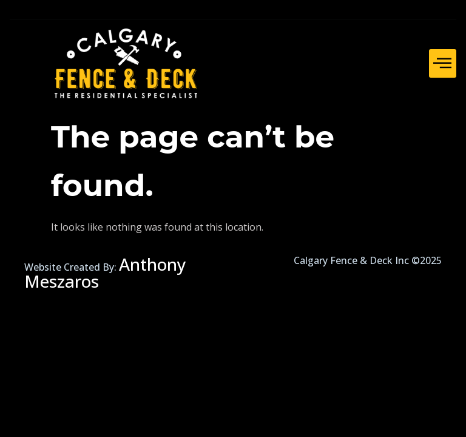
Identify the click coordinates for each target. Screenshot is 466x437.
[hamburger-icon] (442, 63)
